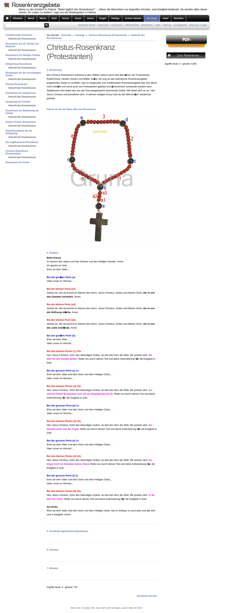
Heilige (115, 18)
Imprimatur (103, 25)
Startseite (66, 35)
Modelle (17, 18)
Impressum (116, 25)
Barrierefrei (146, 25)
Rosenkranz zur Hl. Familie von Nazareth (22, 45)
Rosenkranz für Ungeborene (21, 93)
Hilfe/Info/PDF (132, 25)
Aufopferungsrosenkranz (19, 35)
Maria (31, 18)
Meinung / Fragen (198, 25)
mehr (165, 18)
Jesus (65, 18)
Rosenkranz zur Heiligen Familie (23, 55)
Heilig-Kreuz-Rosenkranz (19, 64)
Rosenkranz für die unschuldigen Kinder (23, 74)
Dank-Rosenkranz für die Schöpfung (19, 132)
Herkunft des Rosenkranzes (22, 38)
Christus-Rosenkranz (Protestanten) (17, 152)
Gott (54, 18)
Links (157, 25)
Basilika (178, 18)
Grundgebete (180, 25)
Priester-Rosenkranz (16, 84)
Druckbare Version (147, 596)
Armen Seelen (133, 18)
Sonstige (152, 18)
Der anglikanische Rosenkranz (22, 142)
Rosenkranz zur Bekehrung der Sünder (22, 112)
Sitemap (167, 25)
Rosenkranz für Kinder (18, 162)
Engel (102, 18)
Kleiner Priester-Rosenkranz (21, 122)
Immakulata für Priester (18, 101)
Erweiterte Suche (86, 25)
